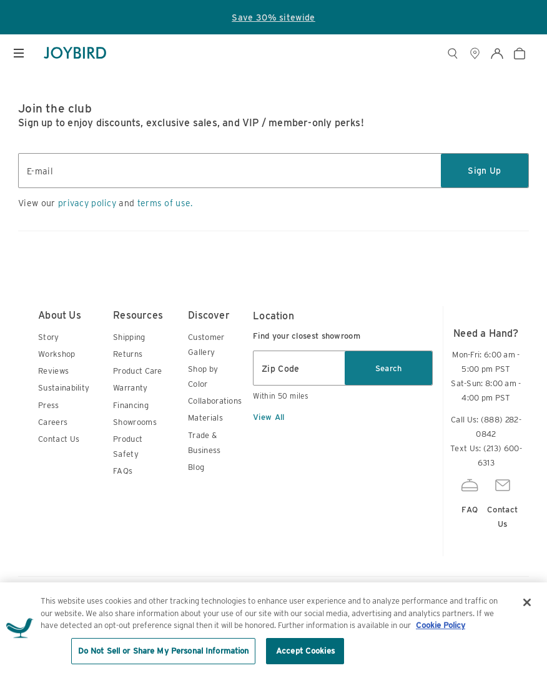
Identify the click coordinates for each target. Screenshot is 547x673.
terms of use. (165, 203)
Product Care (137, 371)
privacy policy (87, 203)
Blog (196, 467)
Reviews (53, 371)
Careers (52, 422)
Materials (205, 417)
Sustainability (63, 387)
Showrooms (135, 422)
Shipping (129, 337)
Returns (127, 354)
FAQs (122, 471)
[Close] (527, 615)
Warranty (130, 387)
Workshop (56, 354)
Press (48, 405)
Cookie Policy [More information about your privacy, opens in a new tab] (440, 637)
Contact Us (58, 439)
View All (268, 417)
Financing (131, 405)
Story (48, 337)
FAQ (469, 494)
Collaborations (215, 401)
